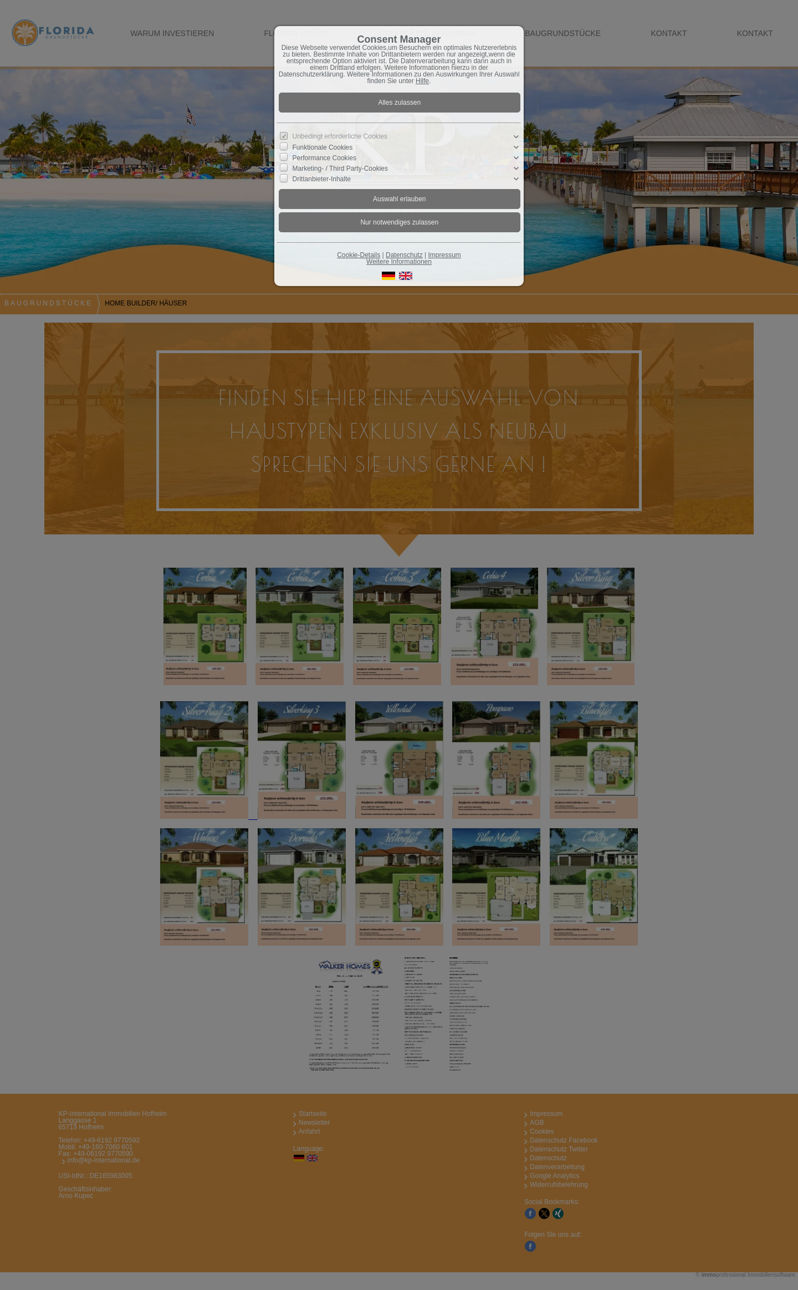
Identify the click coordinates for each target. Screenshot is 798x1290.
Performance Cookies (324, 158)
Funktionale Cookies (323, 147)
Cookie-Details (358, 255)
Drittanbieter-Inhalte (322, 179)
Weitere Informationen (399, 262)
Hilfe (422, 81)
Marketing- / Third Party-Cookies (340, 168)
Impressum (444, 255)
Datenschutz (404, 255)
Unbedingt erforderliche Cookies (340, 136)
